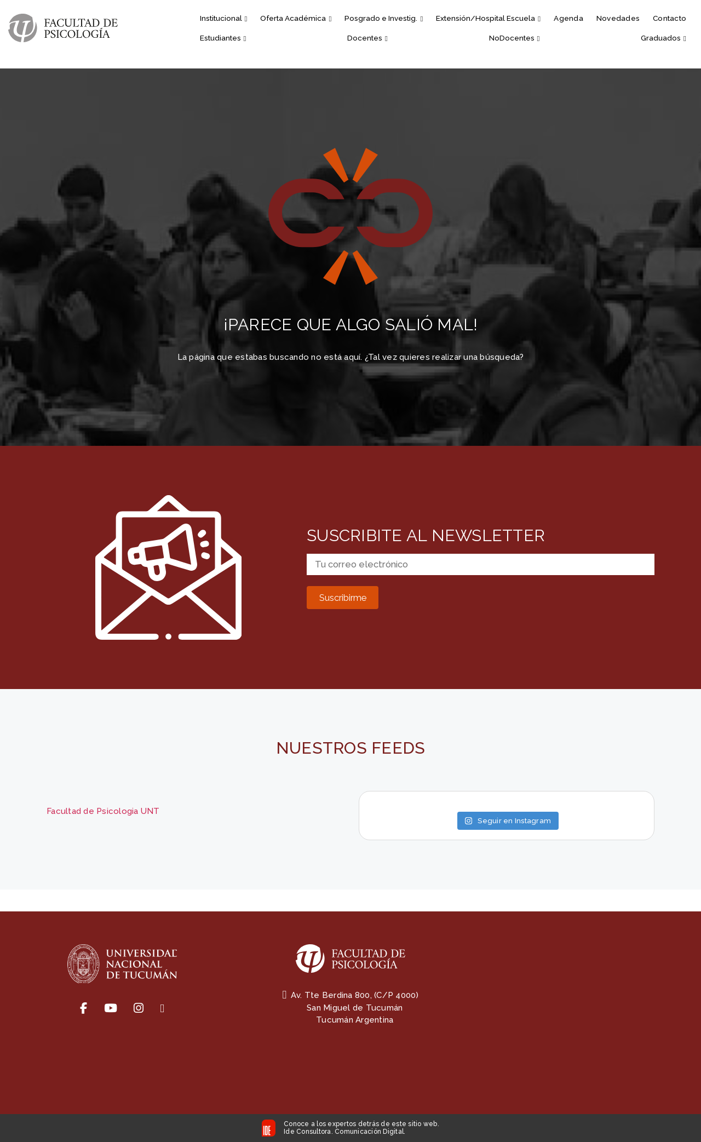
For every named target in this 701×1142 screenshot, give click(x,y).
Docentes (367, 37)
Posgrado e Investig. (383, 18)
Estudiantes (223, 37)
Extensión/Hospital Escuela (488, 18)
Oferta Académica (295, 18)
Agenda (568, 18)
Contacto (669, 18)
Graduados (663, 37)
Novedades (618, 18)
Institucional (224, 18)
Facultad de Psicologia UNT (103, 811)
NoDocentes (514, 37)
